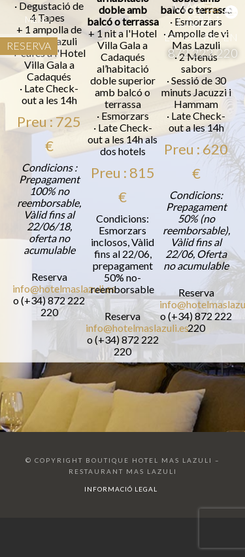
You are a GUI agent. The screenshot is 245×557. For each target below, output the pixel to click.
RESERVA (29, 45)
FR (209, 37)
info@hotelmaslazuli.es (64, 298)
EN (230, 37)
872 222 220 (203, 53)
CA (190, 37)
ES (170, 37)
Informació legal (120, 489)
